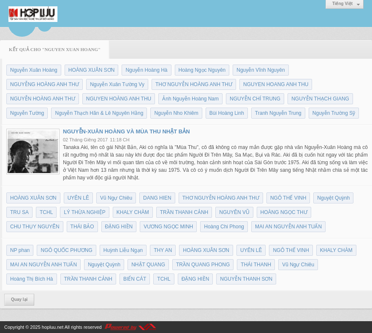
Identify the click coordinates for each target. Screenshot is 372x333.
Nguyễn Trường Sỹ (333, 113)
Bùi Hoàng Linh (226, 113)
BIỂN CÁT (134, 279)
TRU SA (19, 212)
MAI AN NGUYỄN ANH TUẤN (288, 227)
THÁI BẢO (82, 227)
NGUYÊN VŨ (234, 212)
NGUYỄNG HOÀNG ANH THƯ (44, 84)
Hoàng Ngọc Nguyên (202, 70)
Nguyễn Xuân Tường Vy (117, 84)
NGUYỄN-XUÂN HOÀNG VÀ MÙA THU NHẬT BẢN (126, 131)
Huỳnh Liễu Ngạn (123, 250)
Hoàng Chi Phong (224, 227)
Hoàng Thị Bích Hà (31, 279)
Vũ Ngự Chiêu (116, 198)
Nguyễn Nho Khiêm (176, 113)
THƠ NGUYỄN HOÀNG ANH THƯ (193, 84)
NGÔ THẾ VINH (288, 198)
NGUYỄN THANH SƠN (246, 279)
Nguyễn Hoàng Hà (146, 70)
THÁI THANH (256, 265)
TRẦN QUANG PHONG (203, 265)
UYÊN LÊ (78, 198)
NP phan (20, 250)
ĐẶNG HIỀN (119, 227)
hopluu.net (52, 327)
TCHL (46, 212)
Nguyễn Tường (27, 113)
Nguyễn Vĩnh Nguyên (260, 70)
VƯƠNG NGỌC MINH (168, 227)
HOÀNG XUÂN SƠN (91, 70)
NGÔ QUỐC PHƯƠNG (66, 250)
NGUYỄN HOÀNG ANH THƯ (42, 99)
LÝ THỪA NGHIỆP (84, 212)
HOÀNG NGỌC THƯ (284, 212)
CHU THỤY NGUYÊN (35, 227)
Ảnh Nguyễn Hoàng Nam (190, 99)
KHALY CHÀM (133, 212)
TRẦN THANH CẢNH (184, 212)
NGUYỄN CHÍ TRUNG (255, 99)
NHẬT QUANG (148, 265)
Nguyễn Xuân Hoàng (33, 70)
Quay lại (19, 299)
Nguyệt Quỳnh (333, 198)
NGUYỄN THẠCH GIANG (320, 99)
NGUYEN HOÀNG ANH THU (118, 99)
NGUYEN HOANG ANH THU (275, 84)
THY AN (163, 250)
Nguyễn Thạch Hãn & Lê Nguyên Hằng (99, 113)
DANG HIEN (157, 198)
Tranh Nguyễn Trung (278, 113)
